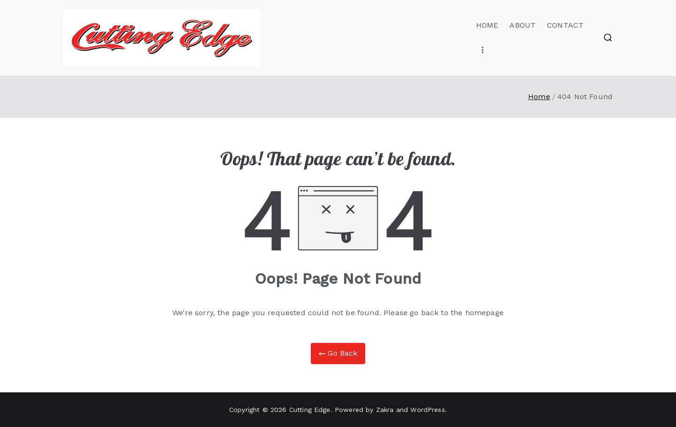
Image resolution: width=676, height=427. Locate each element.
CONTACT (565, 25)
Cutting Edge (309, 409)
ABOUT (522, 25)
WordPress (427, 409)
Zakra (385, 409)
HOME (487, 25)
